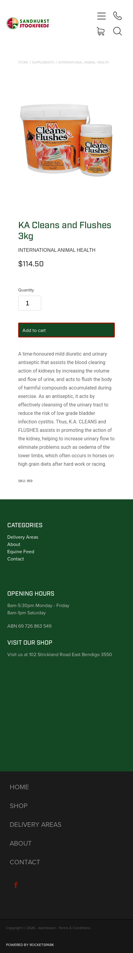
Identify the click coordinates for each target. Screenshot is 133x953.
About (13, 544)
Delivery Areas (22, 537)
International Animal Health (83, 62)
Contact (15, 558)
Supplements (43, 62)
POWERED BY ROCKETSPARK (30, 944)
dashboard (46, 927)
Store (23, 62)
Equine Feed (20, 551)
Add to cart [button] (34, 330)
